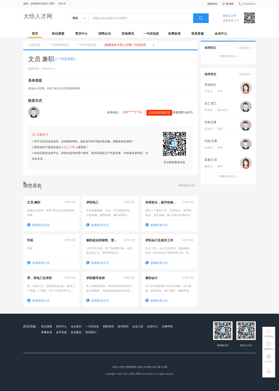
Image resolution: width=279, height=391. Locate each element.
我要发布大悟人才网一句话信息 (125, 44)
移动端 (227, 3)
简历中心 (81, 33)
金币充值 (61, 332)
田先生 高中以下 (216, 110)
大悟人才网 (37, 16)
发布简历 (123, 326)
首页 (35, 33)
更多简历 (246, 74)
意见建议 (76, 332)
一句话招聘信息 (58, 44)
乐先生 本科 (214, 147)
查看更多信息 (188, 185)
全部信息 (35, 44)
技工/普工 (211, 103)
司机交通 (210, 122)
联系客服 (197, 33)
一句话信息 (151, 33)
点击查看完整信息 (159, 112)
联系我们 (90, 332)
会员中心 (221, 33)
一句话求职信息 (86, 44)
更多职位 (246, 48)
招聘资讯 (108, 326)
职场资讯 (128, 33)
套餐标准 (46, 332)
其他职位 (210, 84)
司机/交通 (211, 141)
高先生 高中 (214, 128)
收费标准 (174, 33)
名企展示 (76, 326)
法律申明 (167, 326)
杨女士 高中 (214, 166)
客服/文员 (211, 159)
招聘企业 (104, 33)
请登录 (62, 3)
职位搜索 (58, 33)
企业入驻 (137, 326)
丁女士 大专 (214, 91)
